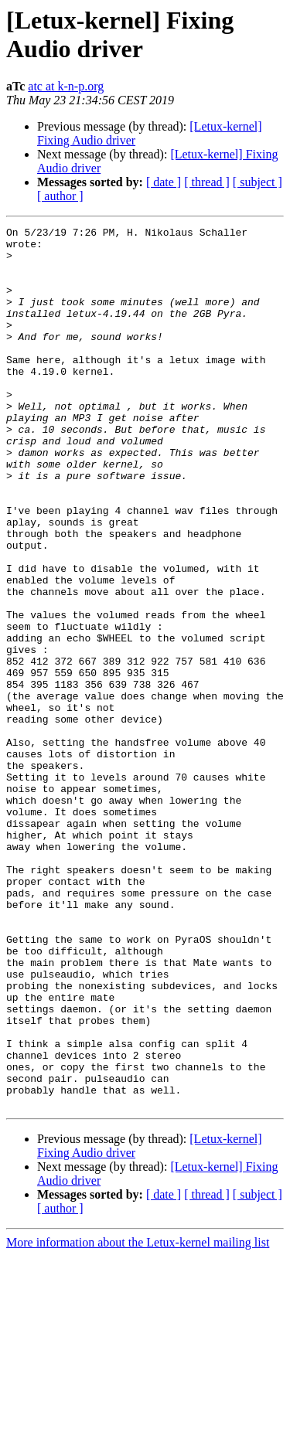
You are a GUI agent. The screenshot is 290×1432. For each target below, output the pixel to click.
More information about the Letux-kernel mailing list (137, 1418)
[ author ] (60, 195)
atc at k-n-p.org (66, 86)
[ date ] (163, 182)
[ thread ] (207, 182)
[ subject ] (257, 182)
